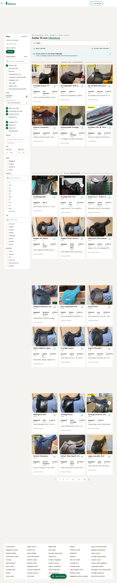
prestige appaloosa (97, 573)
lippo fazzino (31, 546)
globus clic (52, 556)
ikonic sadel (10, 566)
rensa (25, 56)
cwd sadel (30, 576)
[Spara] (54, 86)
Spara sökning (39, 48)
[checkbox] (7, 65)
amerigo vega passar (56, 553)
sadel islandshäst (33, 556)
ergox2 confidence (55, 566)
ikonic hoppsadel (54, 569)
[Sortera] (101, 48)
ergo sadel (52, 550)
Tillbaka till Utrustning (12, 40)
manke (8, 573)
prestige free (74, 563)
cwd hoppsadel (54, 573)
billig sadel (52, 546)
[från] (11, 152)
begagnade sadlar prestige (79, 576)
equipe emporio (54, 563)
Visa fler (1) (12, 211)
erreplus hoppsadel (33, 569)
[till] (23, 152)
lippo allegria (31, 553)
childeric (73, 556)
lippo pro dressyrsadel (99, 546)
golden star (31, 550)
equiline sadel (32, 563)
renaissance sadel (12, 556)
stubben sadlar (75, 573)
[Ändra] (27, 96)
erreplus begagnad (55, 560)
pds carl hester (75, 560)
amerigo (8, 560)
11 (78, 479)
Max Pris (21, 149)
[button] (72, 185)
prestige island (75, 566)
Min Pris (8, 149)
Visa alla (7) (13, 117)
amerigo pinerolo (33, 573)
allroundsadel (10, 563)
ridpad (72, 546)
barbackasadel (11, 553)
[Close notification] (110, 54)
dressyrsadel (10, 546)
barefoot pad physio (98, 576)
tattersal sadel (75, 550)
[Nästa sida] (89, 479)
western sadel (32, 560)
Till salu (10, 52)
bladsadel (73, 553)
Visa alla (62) (13, 131)
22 (84, 479)
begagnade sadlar (12, 550)
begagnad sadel (32, 566)
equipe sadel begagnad (99, 563)
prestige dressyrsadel (98, 556)
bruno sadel (10, 576)
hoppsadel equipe (97, 566)
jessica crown (96, 560)
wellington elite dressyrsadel (101, 569)
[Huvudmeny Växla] (2, 3)
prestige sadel (10, 569)
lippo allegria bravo (76, 569)
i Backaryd (54, 38)
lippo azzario (95, 553)
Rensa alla (24, 36)
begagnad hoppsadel (98, 550)
